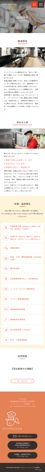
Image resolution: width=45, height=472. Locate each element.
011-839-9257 (18, 406)
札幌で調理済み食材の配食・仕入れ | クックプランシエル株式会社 (23, 467)
